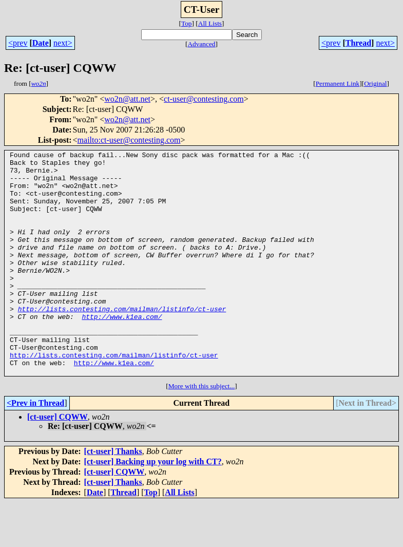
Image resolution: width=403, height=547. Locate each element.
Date (40, 43)
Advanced (201, 44)
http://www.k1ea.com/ (122, 350)
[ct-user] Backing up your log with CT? (153, 506)
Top (186, 23)
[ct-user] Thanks (113, 496)
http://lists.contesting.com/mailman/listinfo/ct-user (122, 341)
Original (375, 83)
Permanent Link (338, 83)
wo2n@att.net (127, 99)
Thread (358, 43)
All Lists (210, 23)
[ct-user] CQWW (57, 461)
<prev (17, 43)
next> (62, 43)
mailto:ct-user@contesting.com (129, 140)
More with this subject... (201, 431)
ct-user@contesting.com (204, 99)
